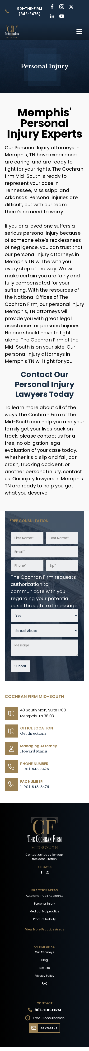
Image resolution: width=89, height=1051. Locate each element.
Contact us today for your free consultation (44, 857)
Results (44, 968)
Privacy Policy (44, 976)
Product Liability (44, 919)
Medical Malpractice (44, 911)
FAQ (44, 983)
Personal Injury (44, 904)
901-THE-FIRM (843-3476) (29, 11)
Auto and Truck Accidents (44, 896)
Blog (44, 960)
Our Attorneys (44, 952)
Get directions (33, 733)
